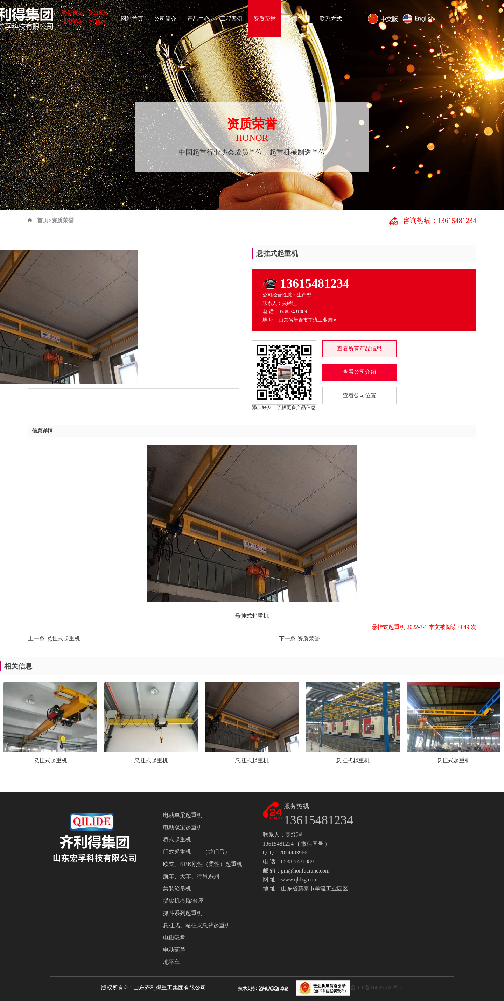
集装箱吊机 (177, 888)
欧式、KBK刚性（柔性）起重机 (202, 864)
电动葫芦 (174, 950)
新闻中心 (367, 19)
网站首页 (202, 19)
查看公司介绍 (359, 372)
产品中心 (268, 19)
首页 (42, 220)
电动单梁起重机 (182, 815)
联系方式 (401, 19)
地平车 (171, 962)
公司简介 (235, 19)
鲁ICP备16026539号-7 (376, 987)
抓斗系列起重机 (182, 913)
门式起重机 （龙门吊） (196, 852)
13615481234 (314, 283)
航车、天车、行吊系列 (191, 876)
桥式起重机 (177, 839)
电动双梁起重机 (182, 827)
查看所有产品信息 (359, 348)
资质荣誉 (334, 19)
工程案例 (301, 19)
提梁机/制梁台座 (183, 901)
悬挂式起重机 (63, 639)
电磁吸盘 (174, 937)
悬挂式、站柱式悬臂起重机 (196, 925)
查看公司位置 (359, 395)
